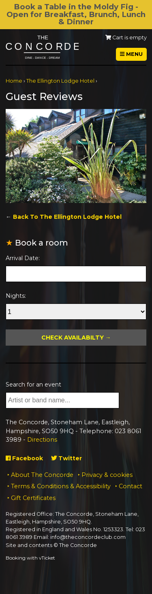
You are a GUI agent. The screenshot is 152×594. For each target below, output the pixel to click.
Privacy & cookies (107, 475)
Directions (42, 439)
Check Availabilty (72, 337)
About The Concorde (42, 475)
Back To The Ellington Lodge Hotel (67, 216)
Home (14, 81)
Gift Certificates (33, 498)
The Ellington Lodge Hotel (60, 81)
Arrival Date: (23, 258)
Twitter (66, 458)
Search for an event (33, 384)
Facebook (24, 458)
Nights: (16, 295)
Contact (130, 486)
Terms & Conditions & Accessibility (61, 486)
